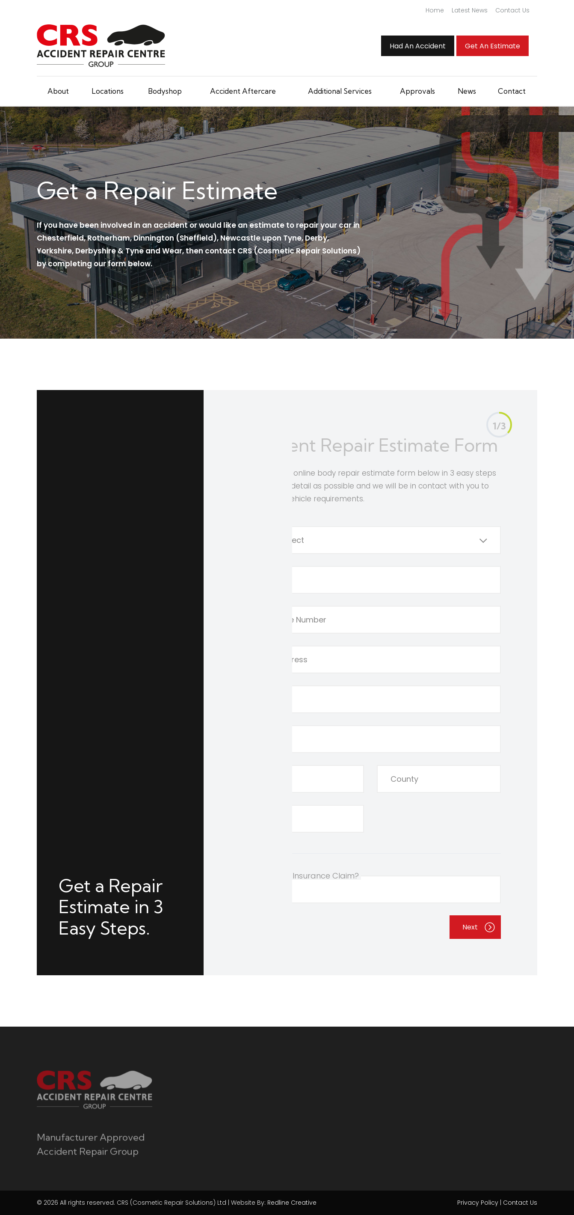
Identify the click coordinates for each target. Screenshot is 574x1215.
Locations (108, 90)
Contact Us (512, 10)
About (58, 90)
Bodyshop (165, 90)
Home (435, 10)
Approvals (417, 90)
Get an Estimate (492, 46)
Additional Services (340, 90)
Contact (512, 90)
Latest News (470, 10)
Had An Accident (418, 46)
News (467, 90)
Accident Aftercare (243, 90)
